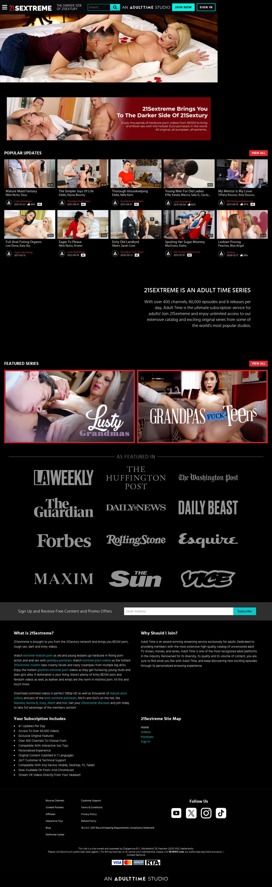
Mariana (19, 703)
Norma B (32, 703)
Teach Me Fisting (23, 252)
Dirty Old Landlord (125, 242)
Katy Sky (25, 245)
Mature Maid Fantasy (21, 191)
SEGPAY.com (176, 851)
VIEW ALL (258, 363)
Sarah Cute (128, 245)
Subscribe (245, 611)
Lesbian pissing (229, 242)
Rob (64, 703)
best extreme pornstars (60, 698)
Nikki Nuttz (13, 195)
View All (258, 153)
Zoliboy (231, 252)
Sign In (206, 7)
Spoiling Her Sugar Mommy (185, 242)
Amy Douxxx (246, 195)
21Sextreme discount (95, 703)
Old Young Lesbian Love (240, 201)
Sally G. (195, 195)
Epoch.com (67, 851)
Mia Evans (171, 245)
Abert (51, 703)
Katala (176, 195)
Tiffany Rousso (227, 195)
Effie (168, 195)
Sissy (24, 195)
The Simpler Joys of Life (76, 191)
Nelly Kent (126, 195)
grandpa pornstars (59, 660)
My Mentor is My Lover (235, 191)
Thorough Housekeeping (130, 191)
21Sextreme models (27, 665)
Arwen (78, 245)
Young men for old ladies (184, 191)
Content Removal (136, 855)
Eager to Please (70, 242)
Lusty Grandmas (23, 201)
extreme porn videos (96, 660)
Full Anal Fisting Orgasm (23, 242)
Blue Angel (237, 245)
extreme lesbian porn (38, 655)
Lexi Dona (12, 245)
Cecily (204, 195)
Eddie (62, 195)
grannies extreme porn (52, 670)
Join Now (183, 7)
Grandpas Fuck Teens (78, 201)
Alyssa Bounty (76, 195)
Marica (185, 195)
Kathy (183, 245)
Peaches (223, 245)
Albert (116, 245)
